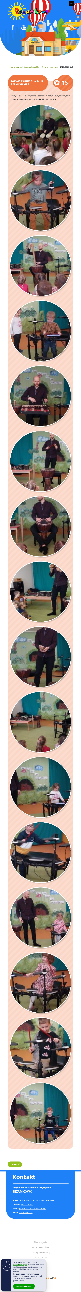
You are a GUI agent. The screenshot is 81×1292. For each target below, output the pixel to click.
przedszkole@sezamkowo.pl (32, 1208)
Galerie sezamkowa (50, 67)
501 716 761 (27, 1204)
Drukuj (15, 1164)
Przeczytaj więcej (20, 1264)
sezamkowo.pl (25, 1212)
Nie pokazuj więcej (24, 1286)
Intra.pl (50, 1277)
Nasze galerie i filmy (32, 67)
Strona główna (16, 67)
